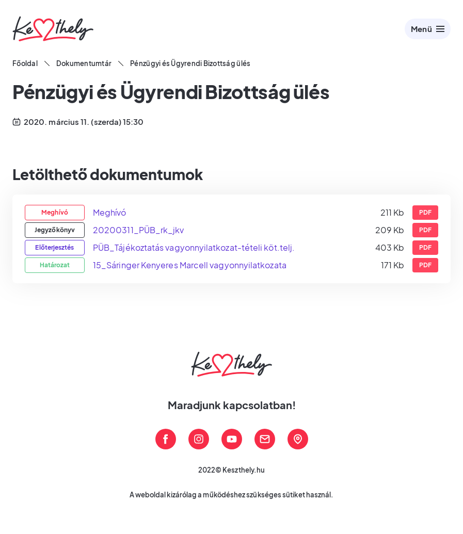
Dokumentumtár (83, 63)
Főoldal (25, 63)
